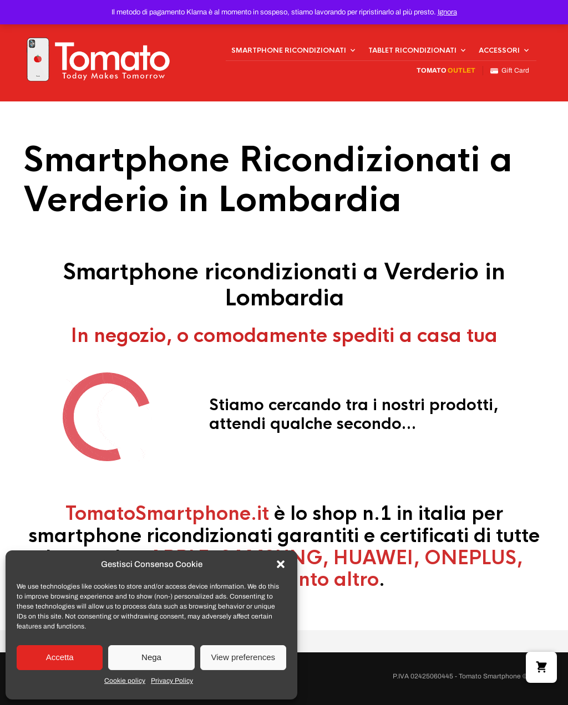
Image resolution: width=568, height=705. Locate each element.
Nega (151, 657)
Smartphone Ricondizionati (288, 50)
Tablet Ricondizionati (412, 50)
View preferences (243, 657)
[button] (280, 564)
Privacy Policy (172, 680)
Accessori (499, 50)
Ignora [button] (447, 12)
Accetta (60, 657)
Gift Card (509, 71)
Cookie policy (124, 680)
